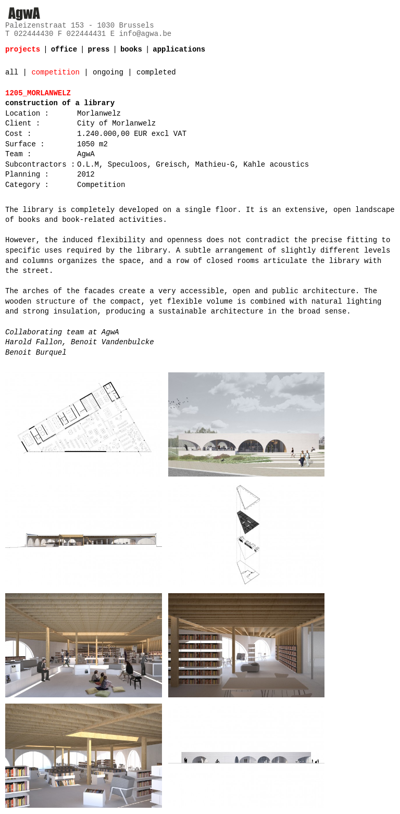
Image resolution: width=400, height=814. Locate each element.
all (11, 72)
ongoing (108, 72)
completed (156, 72)
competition (55, 72)
